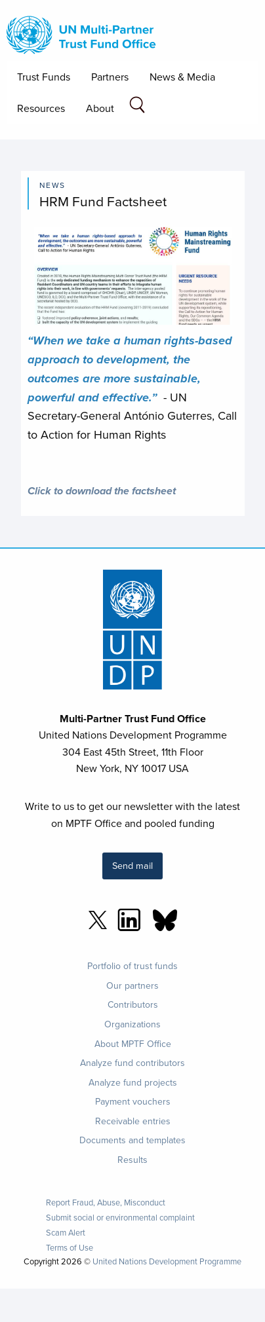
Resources (41, 108)
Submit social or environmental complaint (120, 1217)
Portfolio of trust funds (132, 965)
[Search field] (137, 107)
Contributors (133, 1004)
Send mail (132, 865)
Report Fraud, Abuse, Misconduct (105, 1202)
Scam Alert (65, 1232)
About (100, 108)
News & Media (182, 76)
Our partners (132, 985)
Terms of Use (69, 1247)
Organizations (132, 1024)
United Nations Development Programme (166, 1261)
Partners (110, 76)
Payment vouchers (133, 1101)
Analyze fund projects (133, 1082)
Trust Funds (43, 76)
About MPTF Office (132, 1043)
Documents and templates (132, 1140)
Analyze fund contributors (132, 1062)
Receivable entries (133, 1121)
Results (132, 1159)
